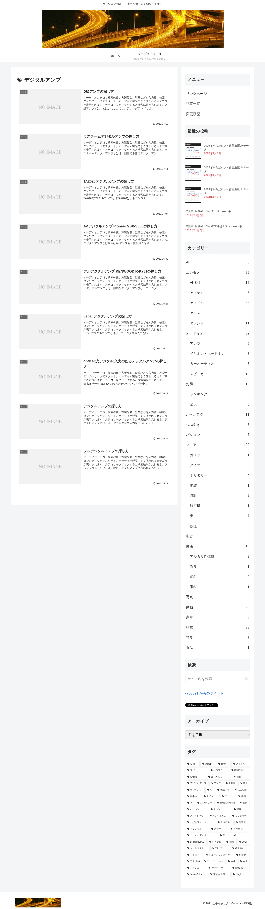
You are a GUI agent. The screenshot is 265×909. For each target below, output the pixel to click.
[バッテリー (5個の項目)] (205, 803)
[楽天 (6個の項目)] (244, 783)
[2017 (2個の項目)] (243, 842)
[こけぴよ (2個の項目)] (220, 848)
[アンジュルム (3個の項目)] (219, 816)
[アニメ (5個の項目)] (228, 796)
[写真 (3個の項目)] (241, 809)
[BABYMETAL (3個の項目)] (196, 842)
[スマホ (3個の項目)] (219, 829)
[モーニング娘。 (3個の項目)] (234, 835)
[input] (217, 679)
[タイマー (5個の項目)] (211, 796)
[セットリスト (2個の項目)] (198, 848)
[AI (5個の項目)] (210, 790)
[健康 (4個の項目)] (244, 803)
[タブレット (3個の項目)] (197, 829)
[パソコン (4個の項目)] (197, 809)
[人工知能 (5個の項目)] (241, 790)
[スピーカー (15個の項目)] (197, 770)
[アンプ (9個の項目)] (216, 783)
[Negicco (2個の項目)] (240, 874)
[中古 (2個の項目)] (244, 861)
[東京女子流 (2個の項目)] (220, 874)
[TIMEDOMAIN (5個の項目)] (226, 803)
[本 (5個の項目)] (190, 803)
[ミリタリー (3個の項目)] (240, 816)
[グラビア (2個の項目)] (195, 855)
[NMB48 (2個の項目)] (240, 868)
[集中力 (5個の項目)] (193, 796)
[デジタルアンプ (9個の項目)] (197, 783)
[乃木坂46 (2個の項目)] (194, 861)
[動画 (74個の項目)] (193, 764)
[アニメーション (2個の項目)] (214, 861)
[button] (246, 679)
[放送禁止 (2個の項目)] (240, 848)
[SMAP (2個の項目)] (242, 855)
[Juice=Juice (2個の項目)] (197, 874)
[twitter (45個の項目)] (208, 764)
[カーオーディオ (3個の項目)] (201, 835)
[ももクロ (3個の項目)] (215, 842)
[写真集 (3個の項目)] (242, 822)
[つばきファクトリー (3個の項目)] (200, 822)
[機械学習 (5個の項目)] (224, 790)
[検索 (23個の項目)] (224, 764)
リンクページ (196, 94)
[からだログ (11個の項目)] (219, 777)
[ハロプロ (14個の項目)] (219, 770)
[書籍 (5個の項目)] (243, 796)
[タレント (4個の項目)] (220, 809)
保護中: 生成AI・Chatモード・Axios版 (208, 211)
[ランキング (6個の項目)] (195, 790)
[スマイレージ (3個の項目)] (196, 816)
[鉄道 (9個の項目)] (241, 777)
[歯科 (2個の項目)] (231, 842)
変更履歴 (193, 114)
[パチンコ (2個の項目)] (196, 868)
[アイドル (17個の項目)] (240, 764)
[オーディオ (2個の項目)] (218, 868)
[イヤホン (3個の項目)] (239, 829)
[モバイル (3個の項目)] (225, 822)
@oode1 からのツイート (204, 693)
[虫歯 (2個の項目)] (232, 861)
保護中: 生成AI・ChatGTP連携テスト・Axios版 (214, 226)
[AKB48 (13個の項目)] (196, 777)
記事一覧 (193, 104)
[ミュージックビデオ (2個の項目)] (219, 855)
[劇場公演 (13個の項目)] (240, 770)
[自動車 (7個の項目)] (231, 783)
